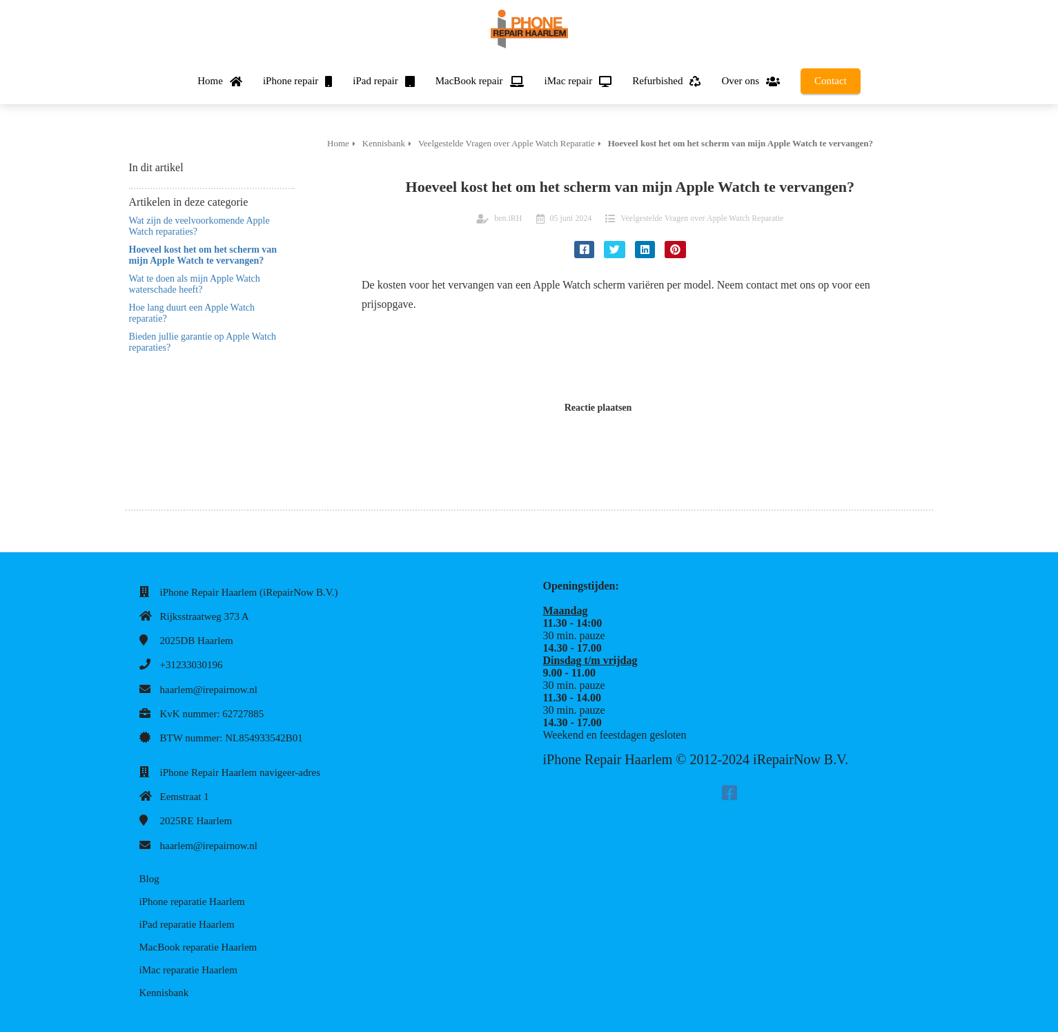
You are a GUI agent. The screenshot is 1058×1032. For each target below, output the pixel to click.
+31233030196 (191, 664)
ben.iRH (508, 218)
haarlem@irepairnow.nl (209, 689)
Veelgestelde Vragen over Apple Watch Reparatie (701, 218)
